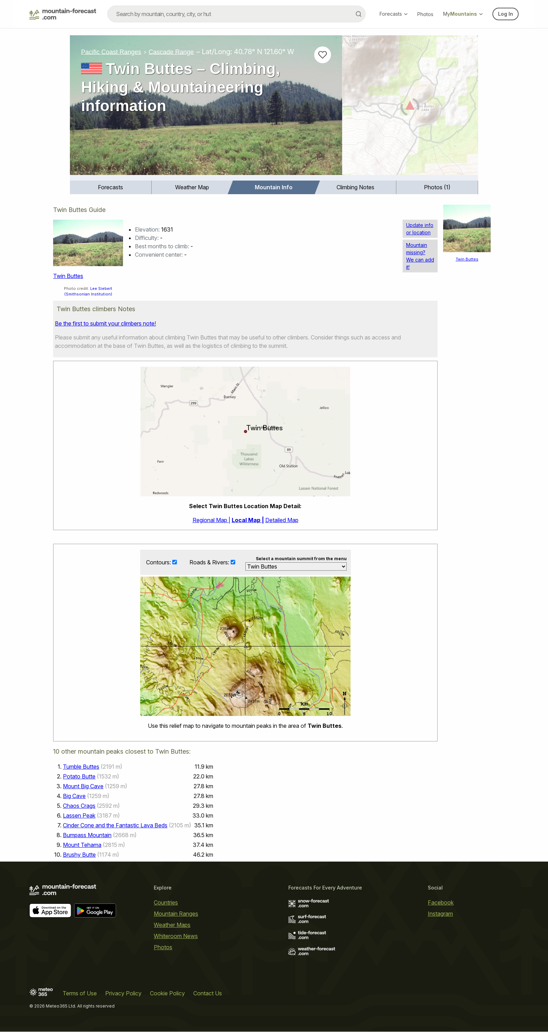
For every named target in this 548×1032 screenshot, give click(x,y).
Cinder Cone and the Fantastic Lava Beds (115, 825)
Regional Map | (211, 520)
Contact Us (207, 993)
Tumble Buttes (81, 766)
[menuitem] (111, 187)
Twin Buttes (68, 275)
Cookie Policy (167, 993)
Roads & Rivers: (210, 562)
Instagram (440, 913)
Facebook (441, 902)
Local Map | (248, 520)
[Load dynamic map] (410, 108)
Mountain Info (274, 187)
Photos (425, 14)
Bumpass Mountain (87, 835)
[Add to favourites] (322, 54)
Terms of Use (80, 993)
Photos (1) (437, 187)
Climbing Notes (355, 187)
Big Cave (74, 796)
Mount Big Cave (83, 786)
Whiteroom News (176, 936)
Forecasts (394, 14)
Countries (166, 902)
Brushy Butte (79, 854)
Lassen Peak (79, 815)
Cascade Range (171, 51)
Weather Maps (172, 925)
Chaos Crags (79, 806)
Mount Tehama (82, 845)
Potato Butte (79, 776)
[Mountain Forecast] (62, 14)
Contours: (159, 562)
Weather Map (192, 187)
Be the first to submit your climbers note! (105, 323)
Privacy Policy (123, 993)
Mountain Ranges (176, 913)
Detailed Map (281, 520)
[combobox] (236, 14)
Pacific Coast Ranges (111, 51)
